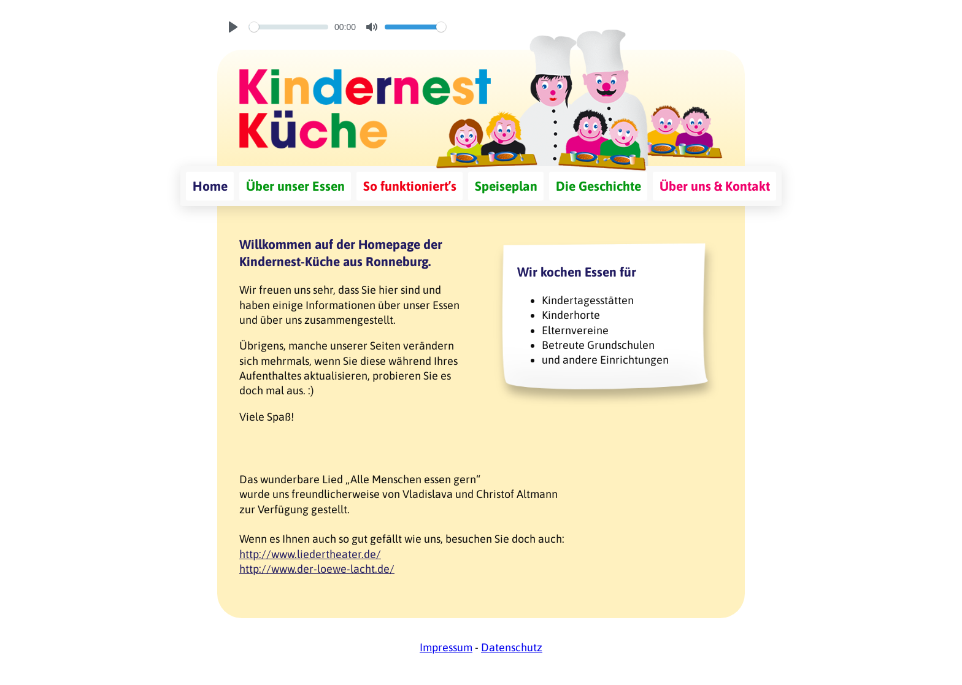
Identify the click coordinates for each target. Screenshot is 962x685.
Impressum (446, 647)
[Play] (233, 27)
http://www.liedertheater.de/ (310, 554)
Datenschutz (511, 647)
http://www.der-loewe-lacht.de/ (316, 568)
